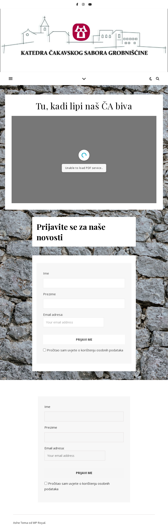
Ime (46, 273)
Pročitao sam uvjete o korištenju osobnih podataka (85, 350)
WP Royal (39, 523)
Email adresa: (73, 319)
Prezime (49, 294)
